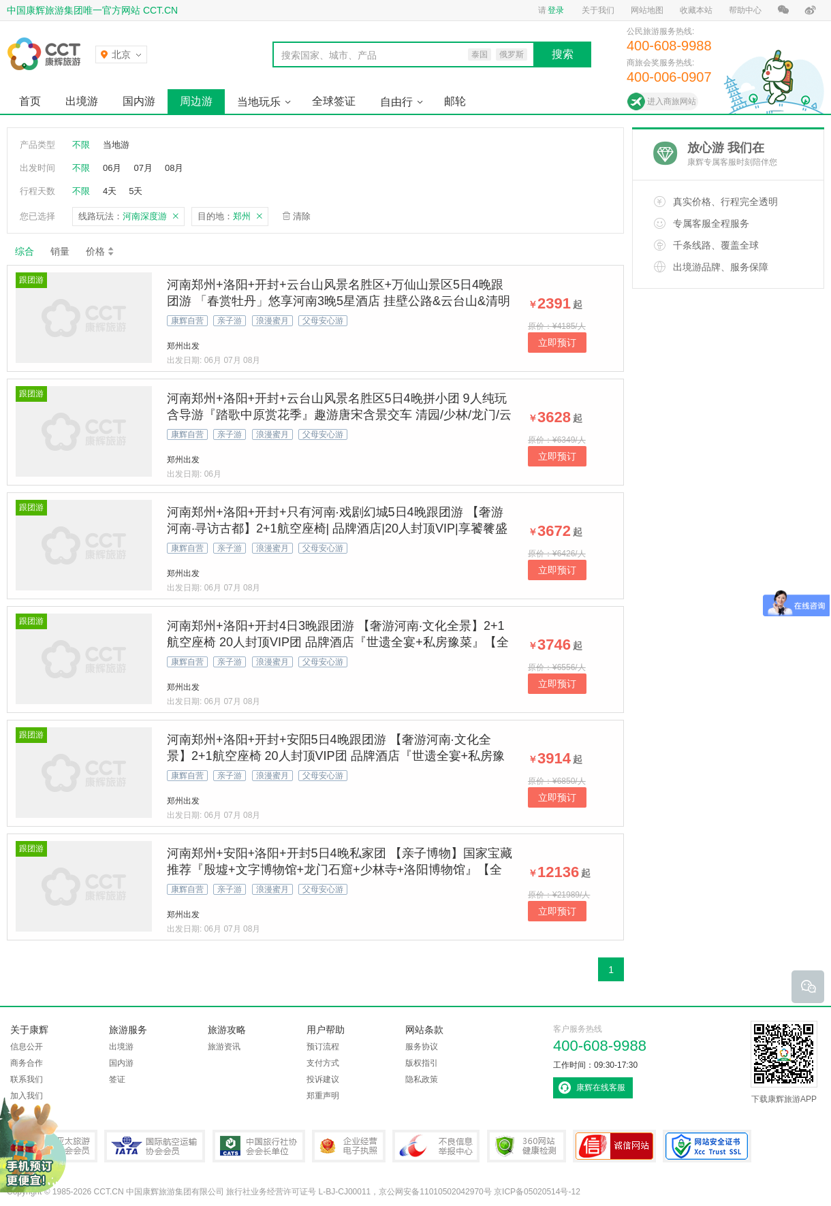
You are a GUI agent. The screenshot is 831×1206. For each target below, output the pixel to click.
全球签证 (334, 101)
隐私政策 (421, 1079)
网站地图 (647, 10)
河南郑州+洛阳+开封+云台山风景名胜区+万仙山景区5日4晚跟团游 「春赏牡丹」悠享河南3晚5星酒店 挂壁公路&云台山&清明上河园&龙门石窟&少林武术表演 (338, 301)
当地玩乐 (259, 102)
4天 (109, 191)
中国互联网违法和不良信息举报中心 (436, 1146)
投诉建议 (323, 1079)
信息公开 (26, 1046)
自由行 (396, 102)
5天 (135, 191)
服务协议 (421, 1046)
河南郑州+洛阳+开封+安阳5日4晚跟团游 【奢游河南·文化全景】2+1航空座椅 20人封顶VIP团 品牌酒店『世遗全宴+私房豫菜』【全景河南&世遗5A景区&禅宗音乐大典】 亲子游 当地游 (336, 756)
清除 (302, 216)
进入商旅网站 (671, 101)
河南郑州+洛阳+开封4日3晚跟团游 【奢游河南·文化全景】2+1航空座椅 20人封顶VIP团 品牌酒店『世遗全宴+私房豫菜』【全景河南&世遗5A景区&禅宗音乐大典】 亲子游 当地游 (338, 642)
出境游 (81, 101)
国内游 (139, 101)
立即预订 (557, 342)
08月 (174, 168)
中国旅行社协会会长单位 (259, 1146)
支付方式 (323, 1063)
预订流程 (323, 1046)
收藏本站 (696, 10)
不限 (81, 145)
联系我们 (26, 1079)
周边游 (196, 101)
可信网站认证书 (614, 1146)
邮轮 (455, 101)
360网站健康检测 (526, 1146)
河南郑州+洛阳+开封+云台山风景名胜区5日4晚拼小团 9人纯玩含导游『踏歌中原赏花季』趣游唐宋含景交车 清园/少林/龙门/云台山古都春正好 (339, 415)
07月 (143, 168)
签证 (117, 1079)
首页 (30, 101)
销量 (59, 251)
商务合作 (26, 1063)
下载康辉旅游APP (784, 1062)
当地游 (116, 145)
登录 (556, 10)
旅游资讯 (224, 1046)
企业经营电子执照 (349, 1146)
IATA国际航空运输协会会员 (154, 1146)
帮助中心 (745, 10)
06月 (112, 168)
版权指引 (421, 1063)
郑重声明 (323, 1095)
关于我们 (598, 10)
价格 (100, 251)
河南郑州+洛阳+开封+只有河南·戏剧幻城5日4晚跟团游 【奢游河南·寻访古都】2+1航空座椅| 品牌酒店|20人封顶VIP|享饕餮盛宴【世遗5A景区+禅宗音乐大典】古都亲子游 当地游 (337, 528)
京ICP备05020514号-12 (537, 1191)
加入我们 (26, 1095)
